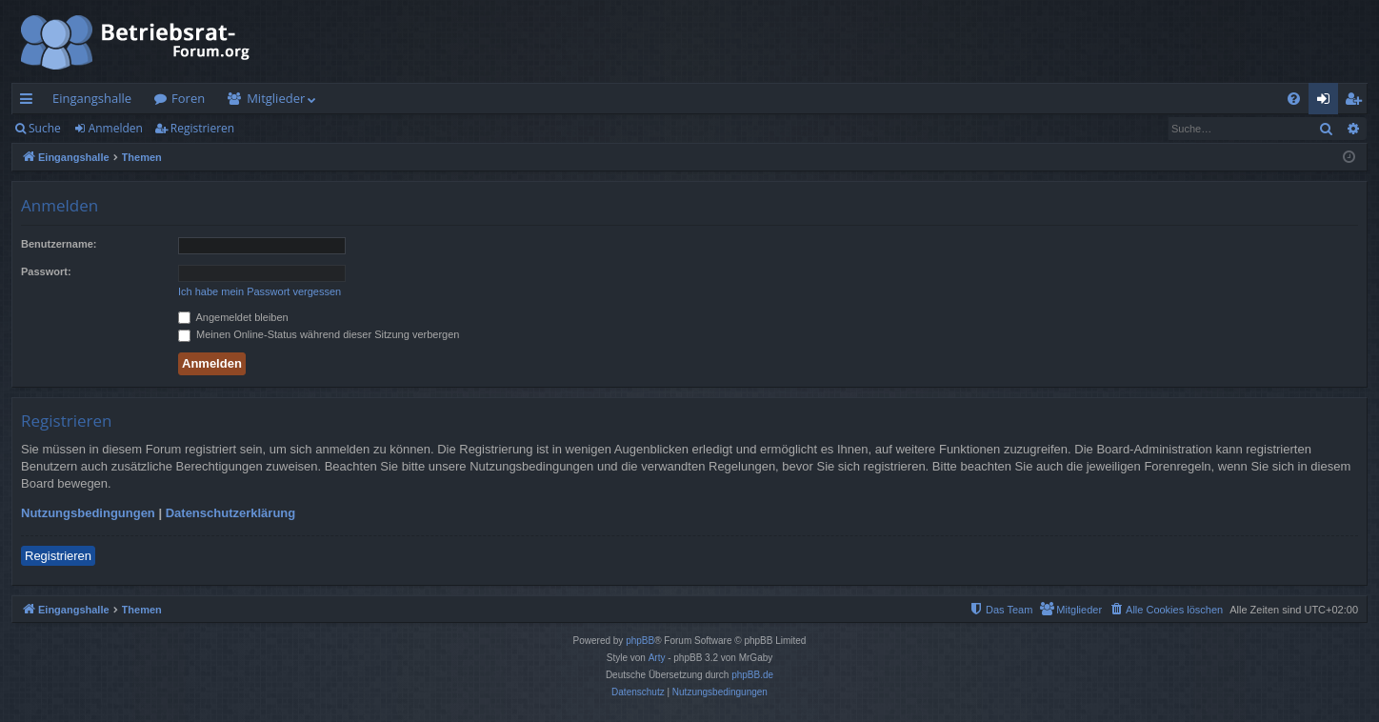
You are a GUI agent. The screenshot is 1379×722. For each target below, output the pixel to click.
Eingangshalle (91, 98)
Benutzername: (58, 244)
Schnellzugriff (30, 102)
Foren (188, 98)
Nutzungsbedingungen (88, 513)
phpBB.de (752, 675)
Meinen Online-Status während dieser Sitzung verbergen (318, 334)
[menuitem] (1294, 98)
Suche (45, 128)
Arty (657, 657)
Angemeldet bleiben (233, 317)
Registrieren (202, 128)
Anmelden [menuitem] (1328, 102)
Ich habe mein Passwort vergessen (259, 291)
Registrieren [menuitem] (1357, 102)
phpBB (640, 640)
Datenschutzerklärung (231, 513)
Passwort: (46, 271)
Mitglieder (276, 98)
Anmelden (116, 128)
